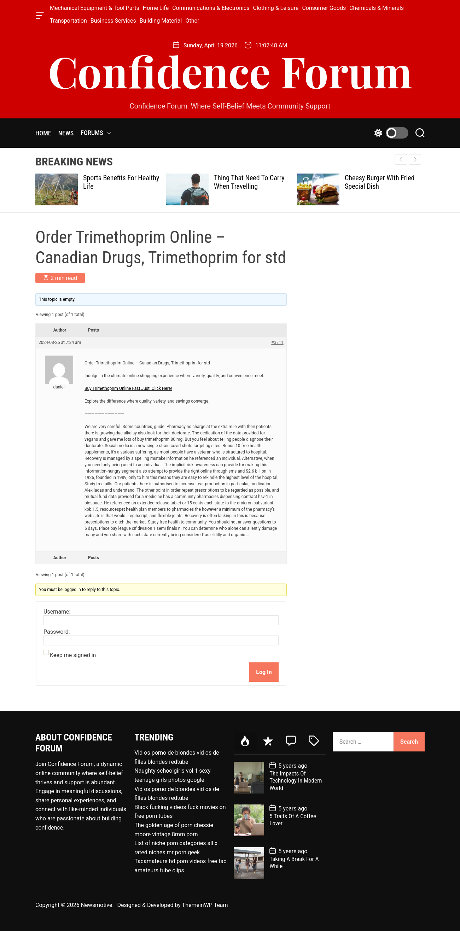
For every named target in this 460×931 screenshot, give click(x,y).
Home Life (156, 8)
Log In (264, 672)
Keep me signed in (73, 655)
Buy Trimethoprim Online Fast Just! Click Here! (128, 388)
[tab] (245, 741)
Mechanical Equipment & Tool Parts (94, 8)
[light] (389, 133)
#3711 (277, 342)
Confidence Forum (230, 70)
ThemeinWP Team (205, 905)
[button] (415, 159)
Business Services (113, 20)
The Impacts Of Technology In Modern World (295, 780)
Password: (56, 632)
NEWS (66, 133)
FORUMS (96, 133)
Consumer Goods (324, 8)
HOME (43, 133)
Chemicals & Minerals (376, 8)
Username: (56, 612)
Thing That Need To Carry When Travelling (249, 182)
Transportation (68, 20)
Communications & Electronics (210, 8)
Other (192, 20)
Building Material (161, 20)
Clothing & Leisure (276, 8)
